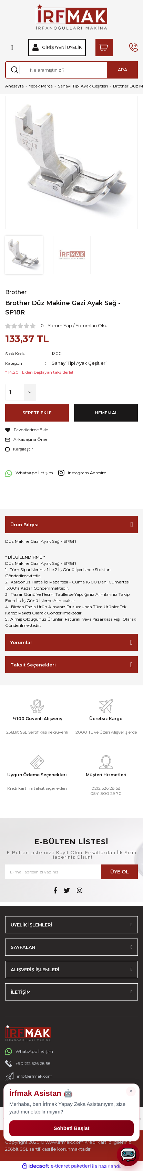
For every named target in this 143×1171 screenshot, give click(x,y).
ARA (122, 69)
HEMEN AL (106, 412)
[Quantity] (71, 392)
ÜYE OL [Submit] (119, 872)
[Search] (71, 70)
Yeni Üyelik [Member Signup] (69, 47)
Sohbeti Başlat (71, 1128)
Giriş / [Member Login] (49, 47)
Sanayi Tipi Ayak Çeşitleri (79, 363)
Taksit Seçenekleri (33, 664)
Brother (16, 292)
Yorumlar (21, 642)
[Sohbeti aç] (128, 1154)
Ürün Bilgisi (24, 524)
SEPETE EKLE (37, 412)
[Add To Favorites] (71, 430)
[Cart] (104, 47)
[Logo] (71, 17)
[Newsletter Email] (71, 871)
